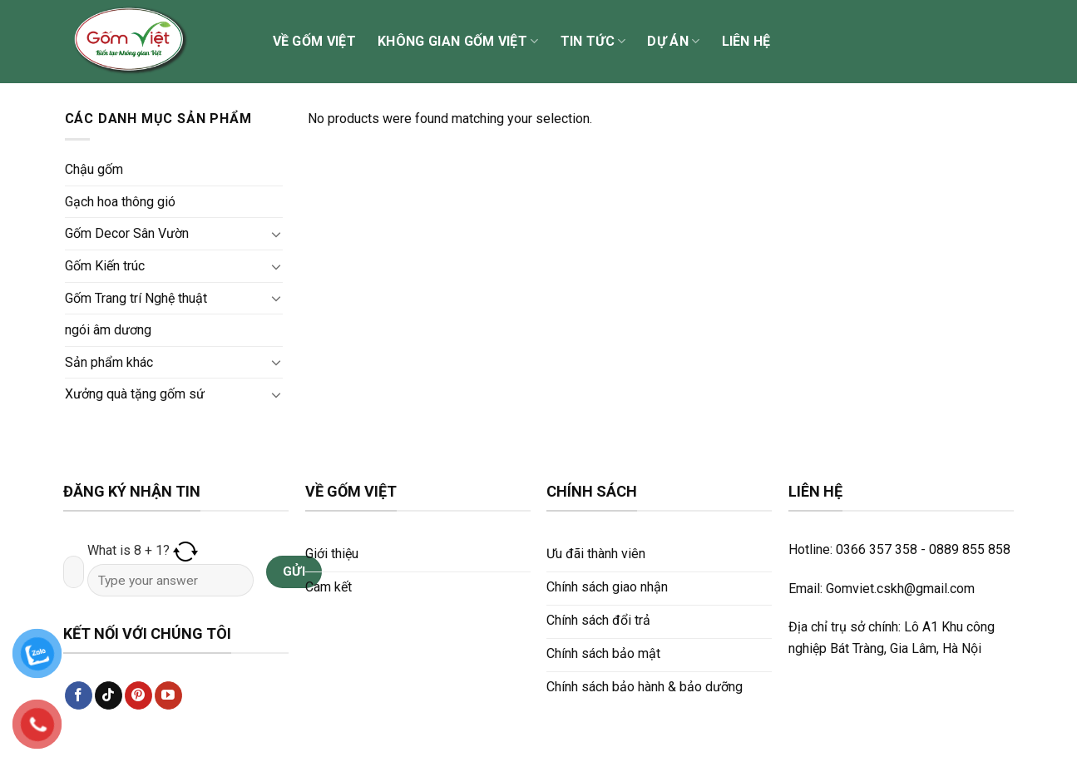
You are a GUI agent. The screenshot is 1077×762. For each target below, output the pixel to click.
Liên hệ (746, 41)
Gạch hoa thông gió (120, 202)
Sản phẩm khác (109, 362)
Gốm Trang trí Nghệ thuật (136, 298)
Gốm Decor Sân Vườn (127, 233)
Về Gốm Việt (315, 41)
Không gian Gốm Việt (458, 41)
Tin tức (593, 41)
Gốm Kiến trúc (105, 266)
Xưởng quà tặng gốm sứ (135, 394)
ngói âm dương (108, 330)
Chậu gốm (94, 169)
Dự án (673, 41)
